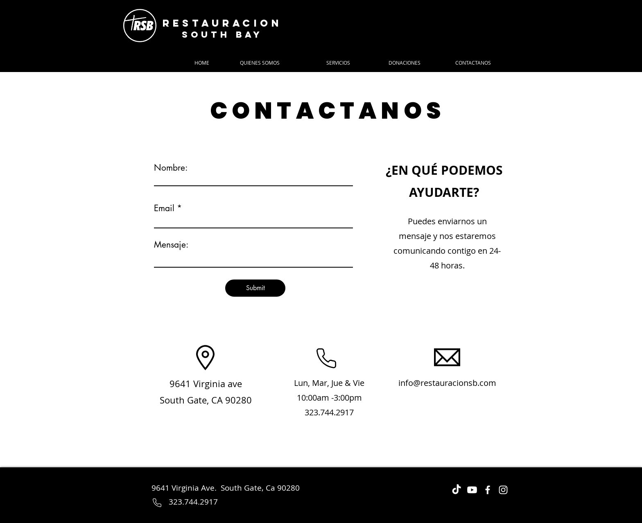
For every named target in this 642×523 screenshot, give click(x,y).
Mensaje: (171, 244)
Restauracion (222, 23)
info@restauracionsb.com (447, 382)
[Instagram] (503, 490)
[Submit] (255, 288)
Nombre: (171, 167)
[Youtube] (472, 490)
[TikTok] (456, 490)
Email (164, 208)
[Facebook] (487, 490)
